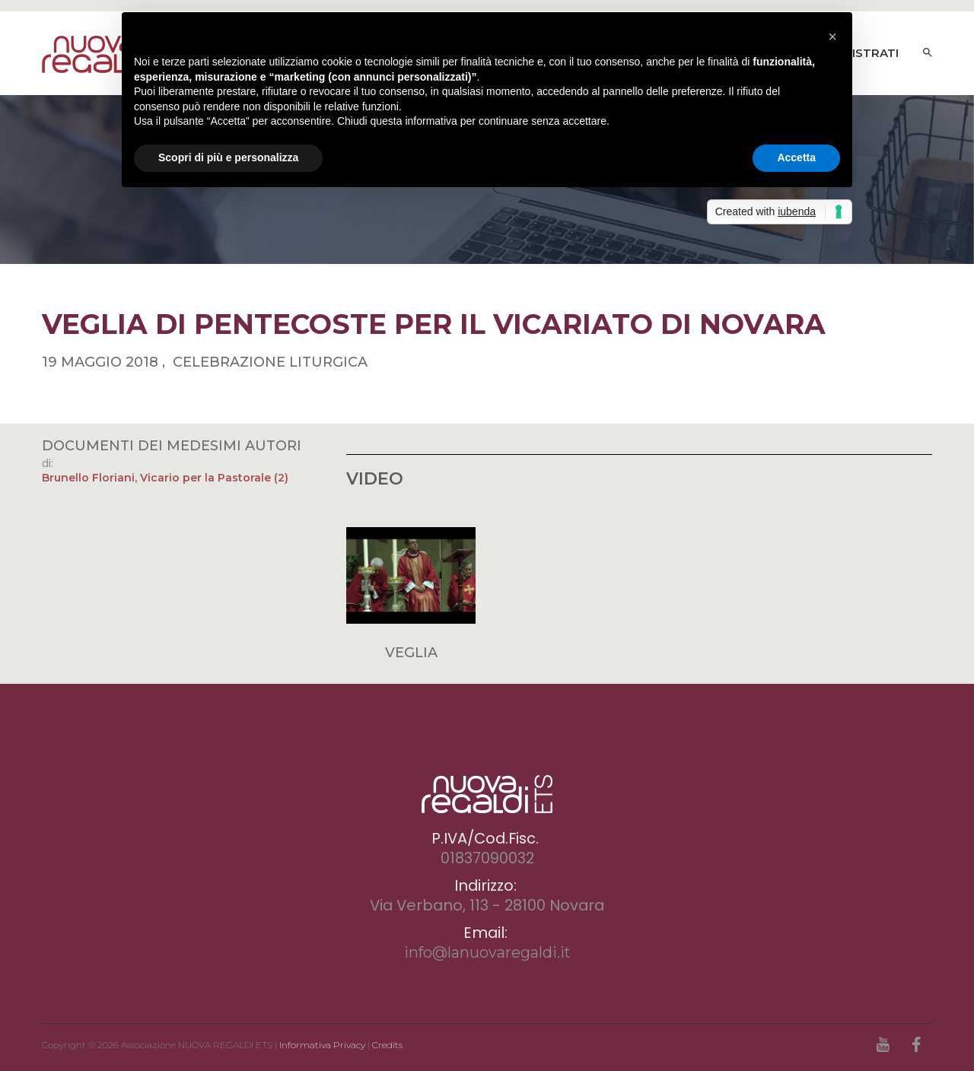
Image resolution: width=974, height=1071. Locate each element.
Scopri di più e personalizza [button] (228, 157)
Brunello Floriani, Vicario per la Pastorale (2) (165, 477)
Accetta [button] (796, 157)
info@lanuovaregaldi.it (487, 952)
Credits (387, 1044)
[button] (832, 36)
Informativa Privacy (322, 1044)
